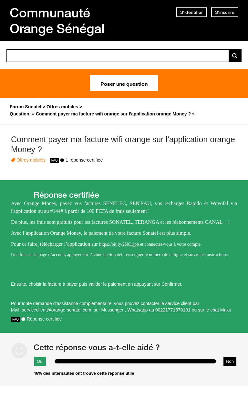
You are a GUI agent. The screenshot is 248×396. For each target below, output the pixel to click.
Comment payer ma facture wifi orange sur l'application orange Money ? (123, 144)
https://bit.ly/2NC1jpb (119, 244)
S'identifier (191, 12)
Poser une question (124, 83)
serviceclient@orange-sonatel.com (56, 309)
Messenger (112, 309)
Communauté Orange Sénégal (57, 20)
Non (230, 361)
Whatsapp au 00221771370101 (159, 309)
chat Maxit (220, 309)
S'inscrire (224, 12)
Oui (40, 361)
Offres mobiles (31, 160)
